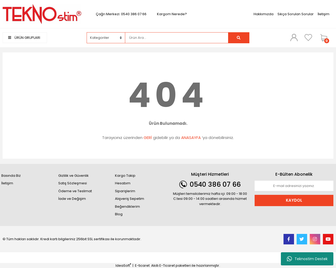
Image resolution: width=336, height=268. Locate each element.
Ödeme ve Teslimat (75, 191)
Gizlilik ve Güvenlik (73, 175)
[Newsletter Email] (294, 186)
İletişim (323, 14)
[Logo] (42, 13)
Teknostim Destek (307, 259)
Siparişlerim (125, 191)
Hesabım (122, 183)
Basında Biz (11, 175)
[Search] (176, 38)
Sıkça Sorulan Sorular (295, 14)
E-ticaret (142, 265)
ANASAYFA (191, 137)
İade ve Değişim (72, 198)
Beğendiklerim (127, 206)
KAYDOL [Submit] (294, 200)
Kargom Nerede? (172, 14)
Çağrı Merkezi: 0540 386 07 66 (121, 14)
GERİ (148, 137)
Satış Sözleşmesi (72, 183)
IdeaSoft (123, 265)
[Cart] (325, 37)
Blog (119, 214)
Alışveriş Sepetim (129, 198)
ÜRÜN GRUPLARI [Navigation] (24, 37)
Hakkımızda (264, 14)
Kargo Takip (125, 175)
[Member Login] (294, 37)
